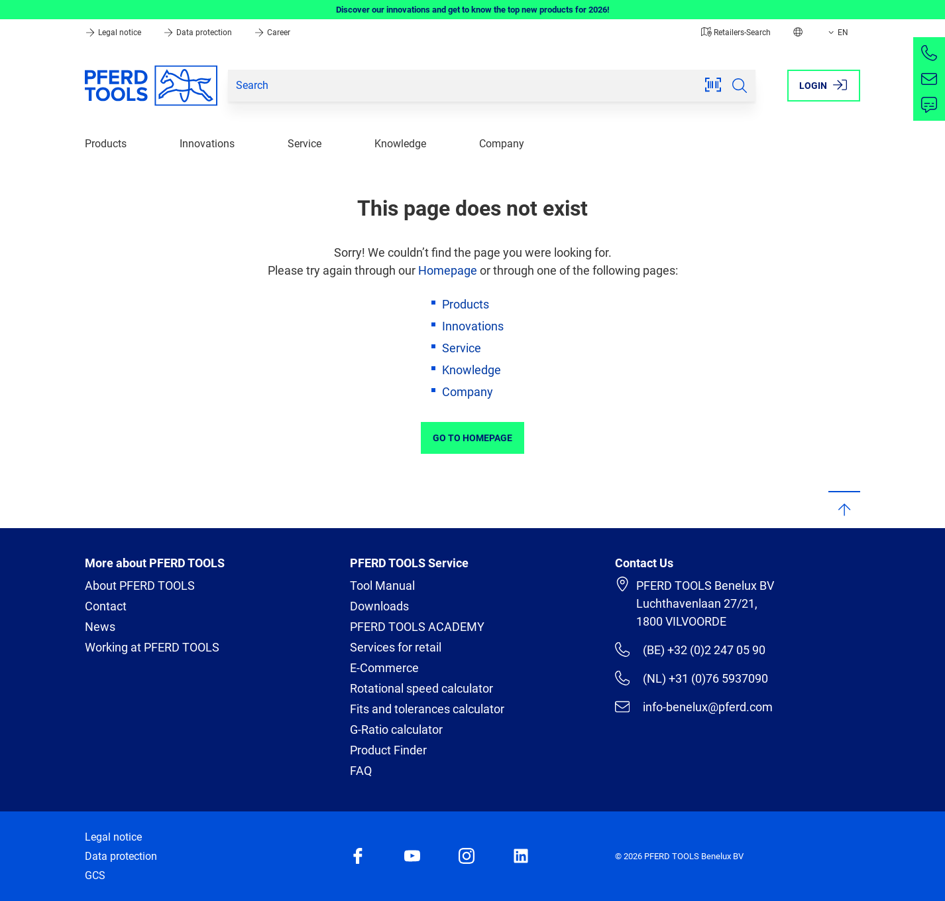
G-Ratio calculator (396, 729)
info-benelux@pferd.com (694, 706)
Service (304, 143)
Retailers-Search (736, 32)
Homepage (447, 270)
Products (106, 143)
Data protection (198, 32)
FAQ (361, 771)
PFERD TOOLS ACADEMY (417, 627)
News (100, 627)
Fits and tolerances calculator (427, 709)
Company (501, 143)
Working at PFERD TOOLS (152, 647)
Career (272, 32)
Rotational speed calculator (421, 688)
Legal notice (114, 32)
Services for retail (395, 647)
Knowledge (400, 143)
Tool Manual (382, 585)
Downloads (379, 606)
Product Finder (388, 750)
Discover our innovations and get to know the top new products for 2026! (473, 10)
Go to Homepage (472, 438)
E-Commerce (384, 668)
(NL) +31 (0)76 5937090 (691, 678)
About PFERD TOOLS (140, 585)
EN (837, 32)
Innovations (207, 143)
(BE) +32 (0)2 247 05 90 (690, 649)
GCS (95, 875)
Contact (106, 606)
